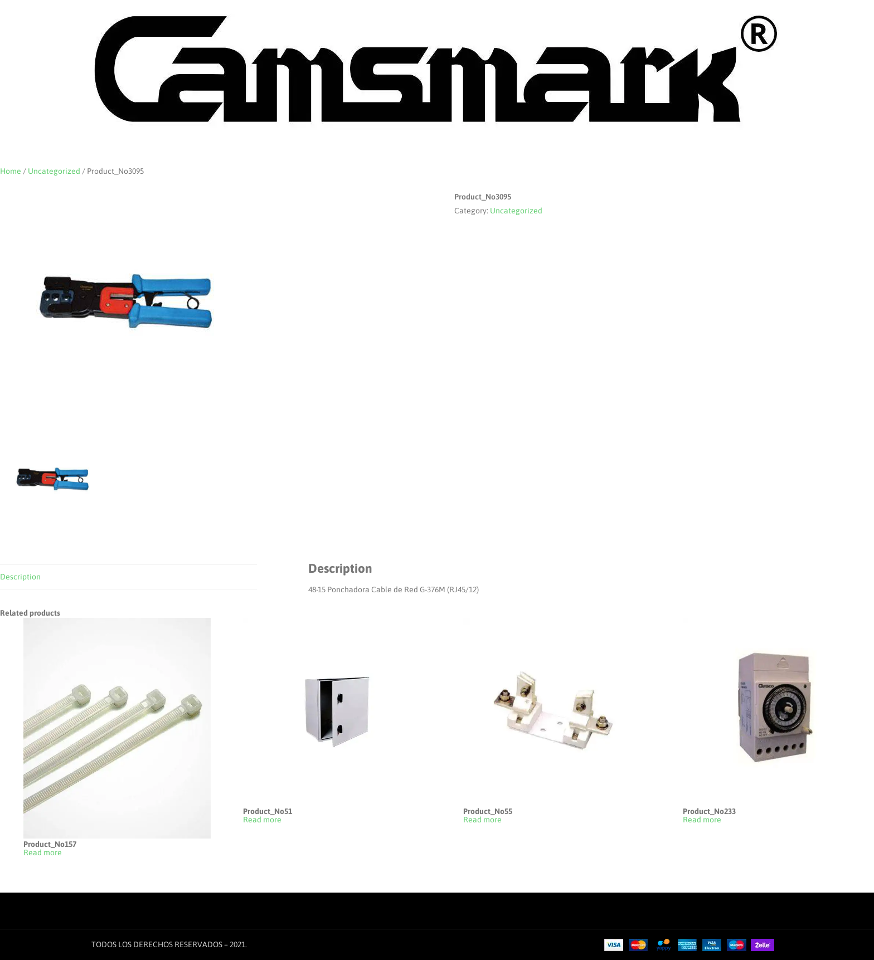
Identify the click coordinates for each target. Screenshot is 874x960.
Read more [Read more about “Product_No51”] (262, 820)
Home (10, 171)
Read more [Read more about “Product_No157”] (42, 853)
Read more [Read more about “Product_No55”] (482, 820)
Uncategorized (54, 171)
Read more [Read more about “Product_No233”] (702, 820)
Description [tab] (20, 576)
